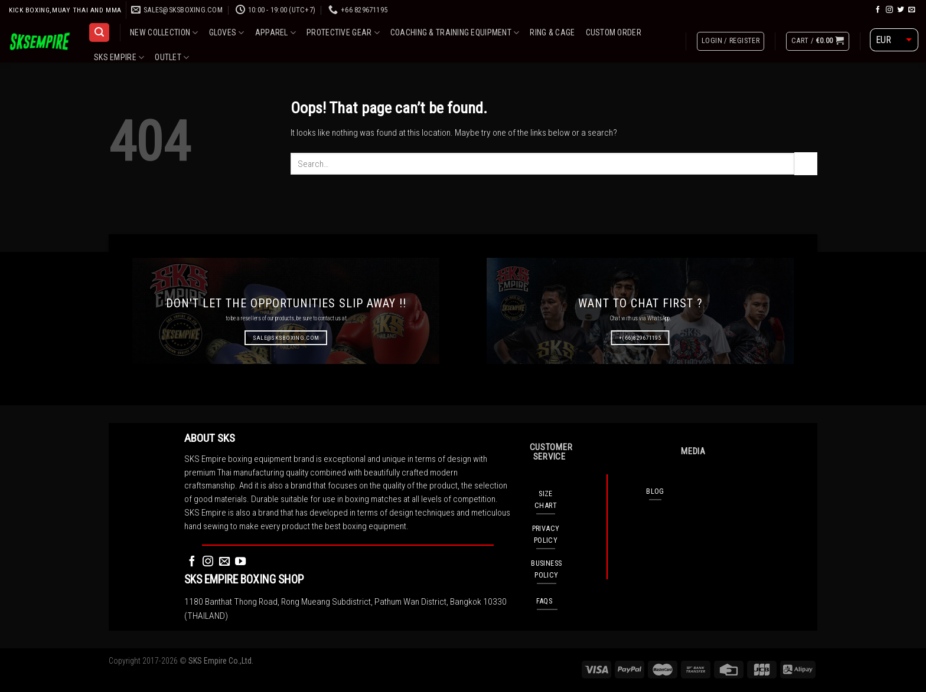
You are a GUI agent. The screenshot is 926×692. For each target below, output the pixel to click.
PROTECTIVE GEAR (343, 32)
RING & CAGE (552, 32)
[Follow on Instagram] (889, 10)
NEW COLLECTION (164, 32)
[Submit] (805, 163)
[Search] (99, 32)
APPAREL (275, 32)
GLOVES (226, 32)
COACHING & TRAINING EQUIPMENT (455, 32)
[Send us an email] (911, 10)
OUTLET (172, 57)
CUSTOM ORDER (613, 32)
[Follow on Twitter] (900, 10)
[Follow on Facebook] (878, 10)
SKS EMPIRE (119, 57)
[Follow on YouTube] (240, 562)
